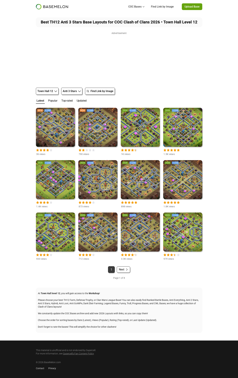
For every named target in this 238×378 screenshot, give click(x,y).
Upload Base (192, 6)
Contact (40, 368)
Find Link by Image (162, 6)
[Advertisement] (119, 58)
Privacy (52, 368)
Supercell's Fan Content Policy (78, 353)
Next (123, 269)
